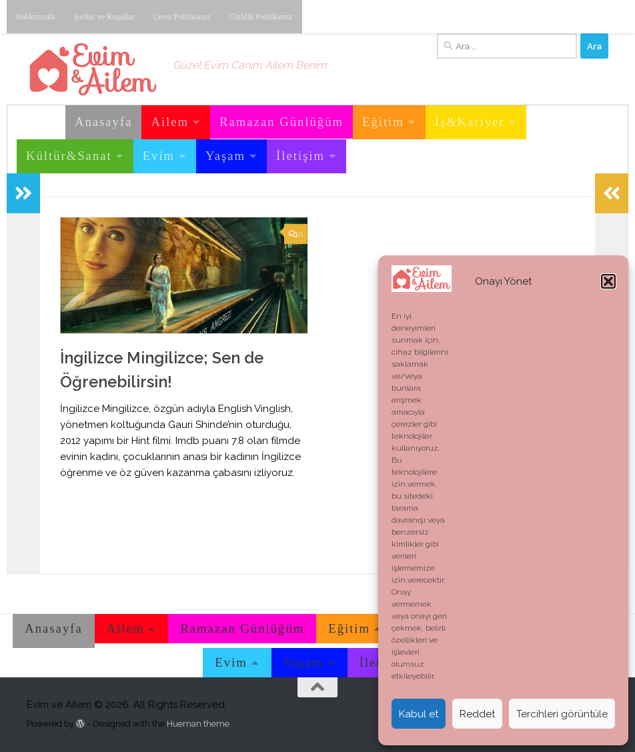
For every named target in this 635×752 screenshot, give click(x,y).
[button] (608, 281)
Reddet (477, 714)
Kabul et (418, 714)
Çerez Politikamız (181, 16)
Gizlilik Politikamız (261, 16)
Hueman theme (198, 724)
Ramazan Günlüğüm (281, 122)
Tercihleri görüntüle (562, 714)
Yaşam (225, 156)
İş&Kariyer (470, 122)
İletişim (300, 156)
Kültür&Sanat (69, 156)
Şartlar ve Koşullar (104, 16)
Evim (159, 156)
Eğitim (383, 122)
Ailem (170, 122)
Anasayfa (103, 122)
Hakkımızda (35, 16)
